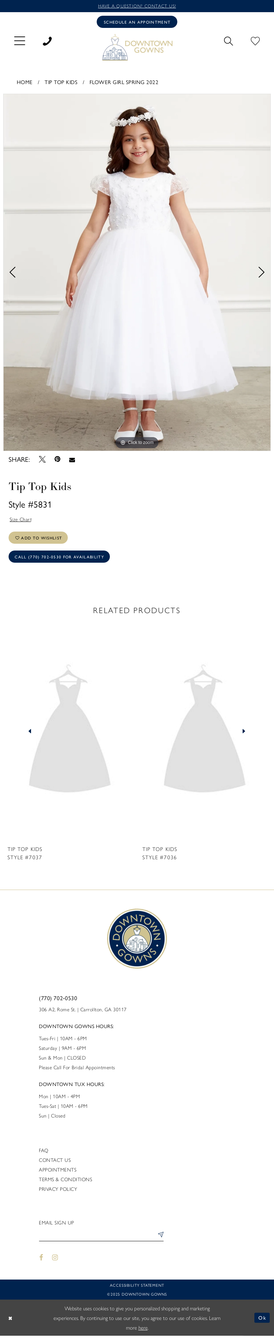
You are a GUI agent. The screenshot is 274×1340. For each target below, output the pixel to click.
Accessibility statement (137, 1289)
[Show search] (228, 40)
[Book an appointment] (137, 22)
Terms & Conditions (65, 1182)
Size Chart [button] (21, 520)
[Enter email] (101, 1239)
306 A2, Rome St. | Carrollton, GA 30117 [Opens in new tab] (83, 1012)
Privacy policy (58, 1192)
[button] (19, 41)
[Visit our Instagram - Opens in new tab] (55, 1261)
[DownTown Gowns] (137, 48)
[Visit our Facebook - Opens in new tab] (41, 1261)
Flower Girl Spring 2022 (124, 82)
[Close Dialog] (10, 1322)
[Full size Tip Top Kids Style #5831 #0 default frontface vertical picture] (137, 273)
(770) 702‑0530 (58, 1001)
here (143, 1331)
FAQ (44, 1153)
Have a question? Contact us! (137, 6)
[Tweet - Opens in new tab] (42, 460)
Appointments (57, 1173)
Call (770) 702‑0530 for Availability (60, 560)
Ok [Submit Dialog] (262, 1321)
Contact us (55, 1163)
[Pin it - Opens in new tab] (57, 460)
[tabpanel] (137, 273)
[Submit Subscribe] (159, 1239)
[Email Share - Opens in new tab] (72, 460)
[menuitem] (19, 41)
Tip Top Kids (61, 82)
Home (25, 82)
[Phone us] (47, 40)
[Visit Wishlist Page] (255, 40)
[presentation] (69, 735)
